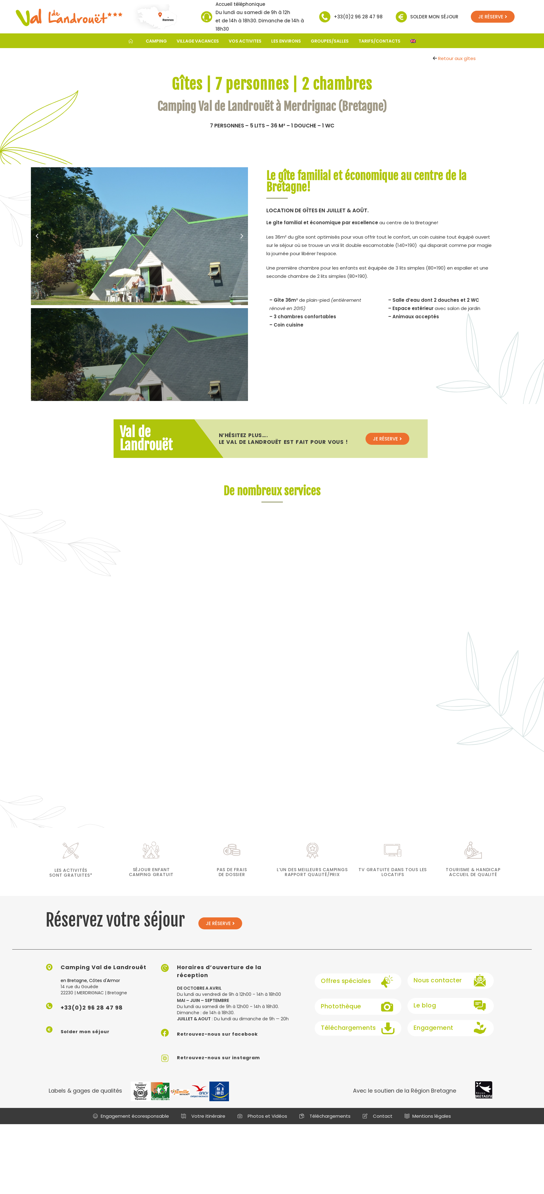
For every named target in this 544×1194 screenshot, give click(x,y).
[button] (37, 236)
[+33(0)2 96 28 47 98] (324, 16)
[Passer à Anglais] (413, 41)
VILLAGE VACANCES (198, 41)
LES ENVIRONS (286, 41)
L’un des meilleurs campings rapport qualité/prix (312, 878)
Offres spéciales (344, 987)
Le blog (424, 1012)
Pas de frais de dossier (232, 878)
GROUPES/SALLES (330, 41)
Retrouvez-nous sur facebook (224, 1040)
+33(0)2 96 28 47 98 (358, 16)
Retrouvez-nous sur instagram (226, 1064)
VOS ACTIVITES (245, 41)
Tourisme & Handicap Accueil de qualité (473, 878)
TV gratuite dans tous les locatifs (392, 878)
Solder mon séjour (434, 16)
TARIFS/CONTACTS (379, 41)
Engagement (432, 1034)
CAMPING (156, 41)
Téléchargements (346, 1034)
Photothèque (340, 1012)
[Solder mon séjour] (401, 16)
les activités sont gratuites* (70, 879)
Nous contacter (436, 987)
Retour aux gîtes (457, 58)
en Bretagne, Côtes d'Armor (90, 987)
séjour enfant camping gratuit (151, 878)
